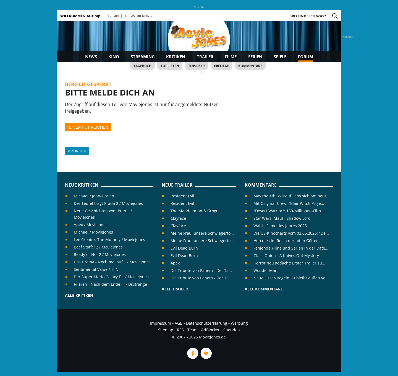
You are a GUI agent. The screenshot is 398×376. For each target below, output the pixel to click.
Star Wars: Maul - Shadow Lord (282, 218)
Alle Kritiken (79, 295)
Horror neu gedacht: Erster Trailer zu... (289, 263)
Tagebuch (142, 65)
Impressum (160, 323)
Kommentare (250, 65)
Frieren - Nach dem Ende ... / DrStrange (110, 284)
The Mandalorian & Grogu (195, 210)
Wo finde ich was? (308, 16)
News (91, 56)
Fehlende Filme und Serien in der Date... (290, 248)
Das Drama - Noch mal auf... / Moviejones (112, 261)
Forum (305, 56)
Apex (175, 263)
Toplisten (170, 65)
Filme (231, 56)
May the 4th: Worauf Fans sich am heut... (291, 195)
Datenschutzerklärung (206, 323)
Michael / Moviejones (93, 232)
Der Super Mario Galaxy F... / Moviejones (111, 276)
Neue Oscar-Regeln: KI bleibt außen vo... (291, 277)
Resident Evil (182, 195)
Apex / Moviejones (91, 224)
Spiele (280, 56)
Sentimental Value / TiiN (96, 269)
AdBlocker (210, 329)
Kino (113, 56)
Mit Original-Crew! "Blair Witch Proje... (288, 203)
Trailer (205, 56)
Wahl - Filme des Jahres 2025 (280, 225)
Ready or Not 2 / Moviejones (100, 254)
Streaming (143, 56)
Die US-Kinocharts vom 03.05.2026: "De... (291, 233)
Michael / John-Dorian (94, 195)
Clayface (178, 218)
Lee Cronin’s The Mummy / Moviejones (109, 239)
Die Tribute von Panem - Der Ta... (201, 270)
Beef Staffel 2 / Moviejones (98, 247)
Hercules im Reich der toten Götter (285, 240)
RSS (180, 329)
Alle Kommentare (264, 289)
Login (113, 15)
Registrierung (138, 15)
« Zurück (77, 150)
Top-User (196, 65)
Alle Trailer (175, 289)
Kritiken (175, 56)
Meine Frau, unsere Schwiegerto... (202, 233)
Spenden (231, 329)
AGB (178, 323)
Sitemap (165, 329)
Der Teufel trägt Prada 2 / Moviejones (108, 203)
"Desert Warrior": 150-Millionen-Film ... (289, 210)
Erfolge (221, 65)
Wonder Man (265, 270)
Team (192, 329)
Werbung (239, 323)
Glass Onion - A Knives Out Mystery (286, 255)
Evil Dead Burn (184, 248)
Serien (255, 56)
